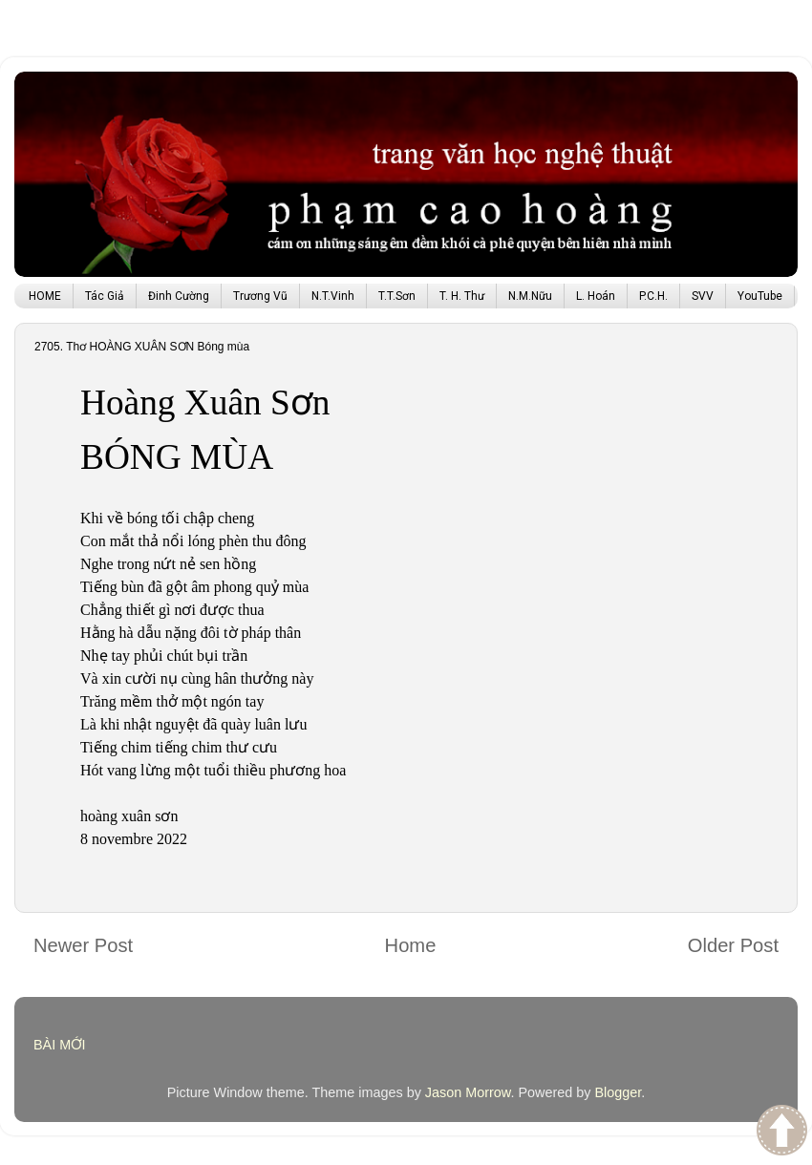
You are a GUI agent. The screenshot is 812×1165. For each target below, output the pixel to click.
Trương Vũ (260, 296)
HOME (45, 296)
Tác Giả (104, 296)
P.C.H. (653, 296)
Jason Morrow (468, 1092)
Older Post (733, 945)
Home (411, 945)
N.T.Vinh (332, 296)
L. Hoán (595, 296)
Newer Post (83, 945)
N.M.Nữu (530, 296)
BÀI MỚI (59, 1044)
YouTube (759, 296)
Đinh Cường (178, 296)
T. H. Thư (461, 296)
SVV (703, 296)
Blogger (617, 1092)
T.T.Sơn (397, 296)
